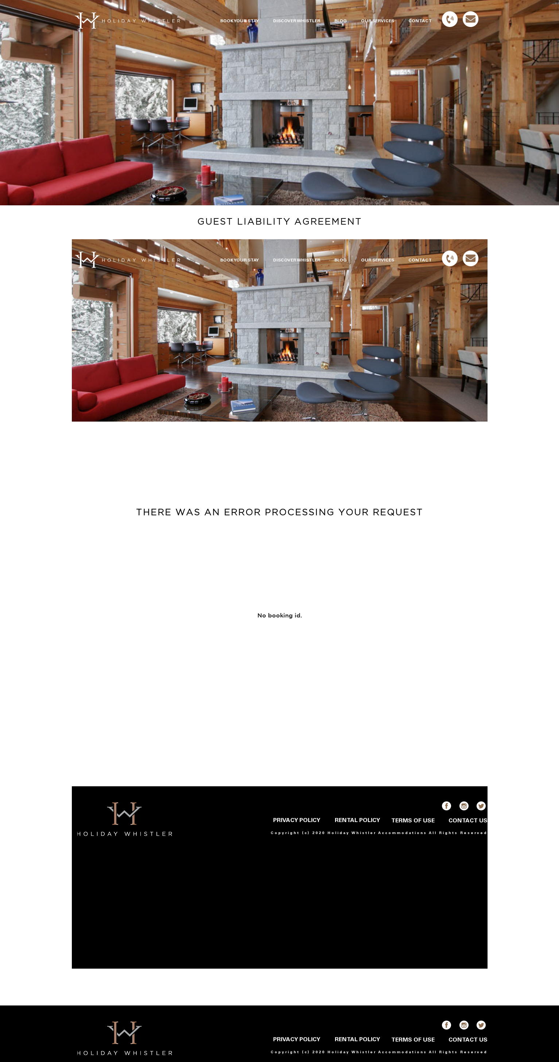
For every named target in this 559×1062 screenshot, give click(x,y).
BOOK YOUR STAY (239, 21)
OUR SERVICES (377, 21)
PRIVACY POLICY (296, 820)
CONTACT (420, 21)
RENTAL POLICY (357, 820)
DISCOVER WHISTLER (296, 21)
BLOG (340, 21)
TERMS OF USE (413, 821)
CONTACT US (468, 821)
